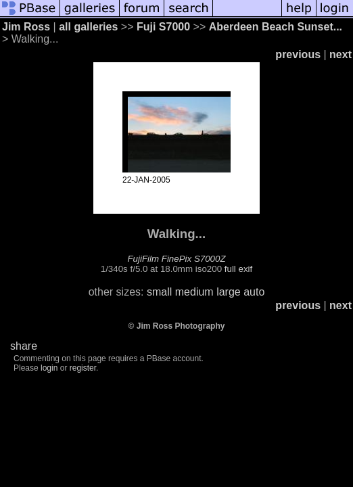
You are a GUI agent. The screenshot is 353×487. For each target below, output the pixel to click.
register (83, 368)
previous (298, 54)
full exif (238, 269)
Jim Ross (26, 26)
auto (253, 292)
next (340, 54)
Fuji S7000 (163, 26)
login (49, 368)
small (159, 292)
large (228, 292)
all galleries (88, 26)
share (23, 346)
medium (194, 292)
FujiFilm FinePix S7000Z (176, 259)
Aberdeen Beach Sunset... (275, 26)
